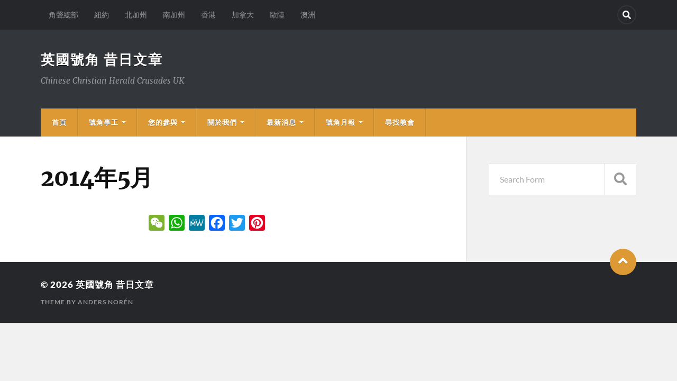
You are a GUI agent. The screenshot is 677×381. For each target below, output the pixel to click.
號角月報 (340, 122)
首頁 (59, 122)
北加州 (136, 14)
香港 (208, 14)
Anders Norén (105, 302)
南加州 (174, 14)
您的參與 (163, 122)
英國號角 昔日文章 (102, 59)
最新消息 (281, 122)
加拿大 (243, 14)
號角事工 (103, 122)
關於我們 (222, 122)
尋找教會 (400, 122)
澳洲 (307, 14)
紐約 (101, 14)
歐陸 (277, 14)
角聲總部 (63, 14)
